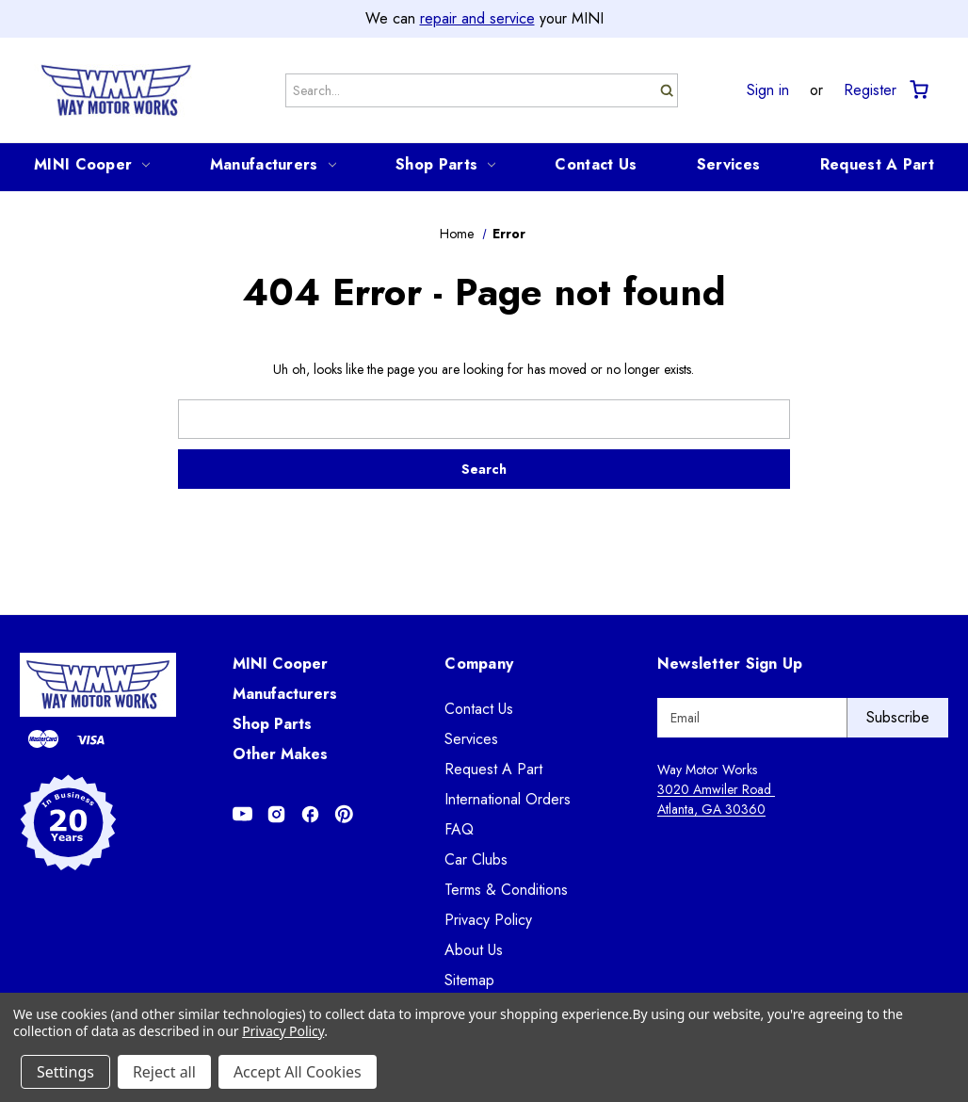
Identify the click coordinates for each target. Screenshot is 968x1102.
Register (870, 90)
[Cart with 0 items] (917, 90)
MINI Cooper (92, 164)
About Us (473, 950)
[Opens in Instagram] (276, 814)
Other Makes (280, 754)
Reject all (164, 1071)
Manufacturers (273, 164)
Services (728, 164)
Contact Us (596, 164)
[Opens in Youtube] (242, 814)
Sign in (768, 90)
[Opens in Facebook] (310, 814)
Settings (65, 1071)
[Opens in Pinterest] (344, 814)
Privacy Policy (488, 920)
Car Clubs (476, 859)
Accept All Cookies (298, 1071)
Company (478, 663)
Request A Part (877, 164)
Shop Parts (445, 164)
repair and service (477, 18)
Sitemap (469, 980)
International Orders (507, 799)
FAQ (459, 829)
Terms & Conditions (506, 889)
